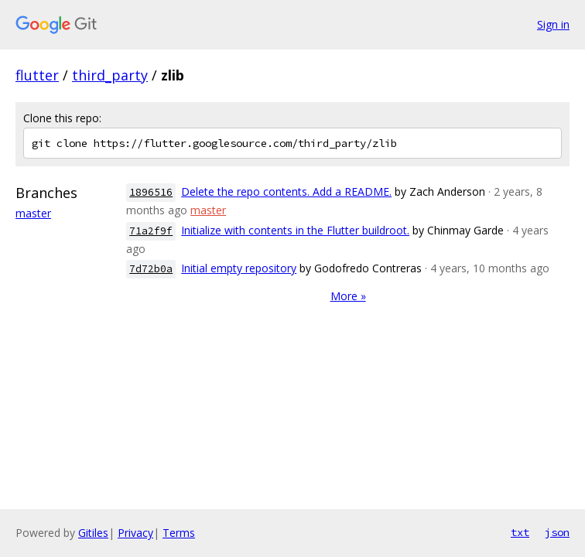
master (33, 213)
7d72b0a (151, 268)
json (557, 532)
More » (348, 296)
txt (520, 532)
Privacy (135, 532)
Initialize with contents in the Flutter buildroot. (295, 230)
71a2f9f (151, 230)
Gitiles (93, 532)
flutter (37, 75)
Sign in (553, 24)
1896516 (151, 192)
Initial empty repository (238, 268)
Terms (178, 532)
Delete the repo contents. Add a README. (286, 191)
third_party (110, 75)
